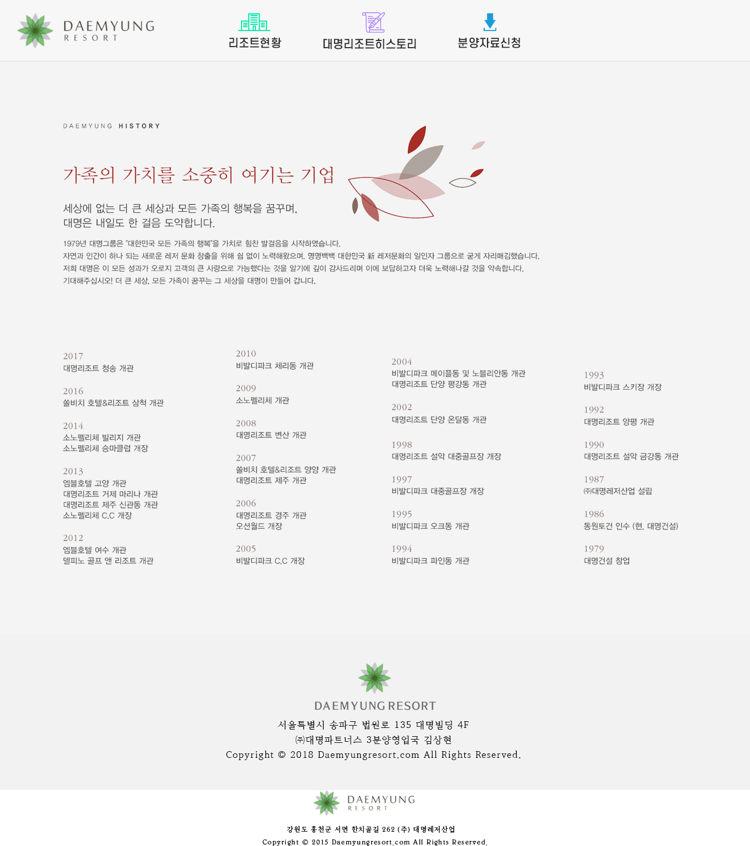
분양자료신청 (489, 30)
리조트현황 (255, 30)
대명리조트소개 (369, 30)
